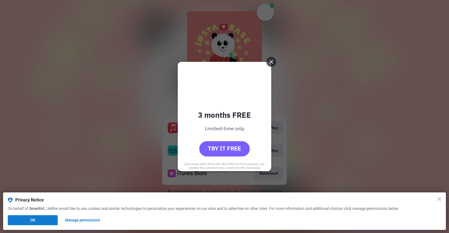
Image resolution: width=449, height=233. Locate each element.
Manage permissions (82, 220)
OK (32, 220)
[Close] (439, 199)
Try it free (224, 148)
